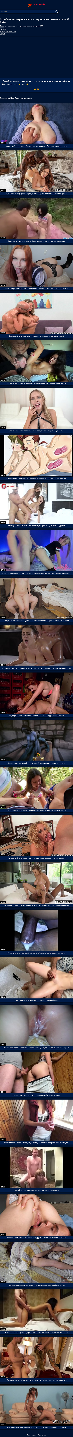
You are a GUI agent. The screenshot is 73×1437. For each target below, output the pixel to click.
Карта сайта (31, 1435)
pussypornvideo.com (8, 32)
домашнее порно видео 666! (31, 26)
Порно (2, 34)
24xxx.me (3, 30)
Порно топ (42, 1435)
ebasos (3, 28)
